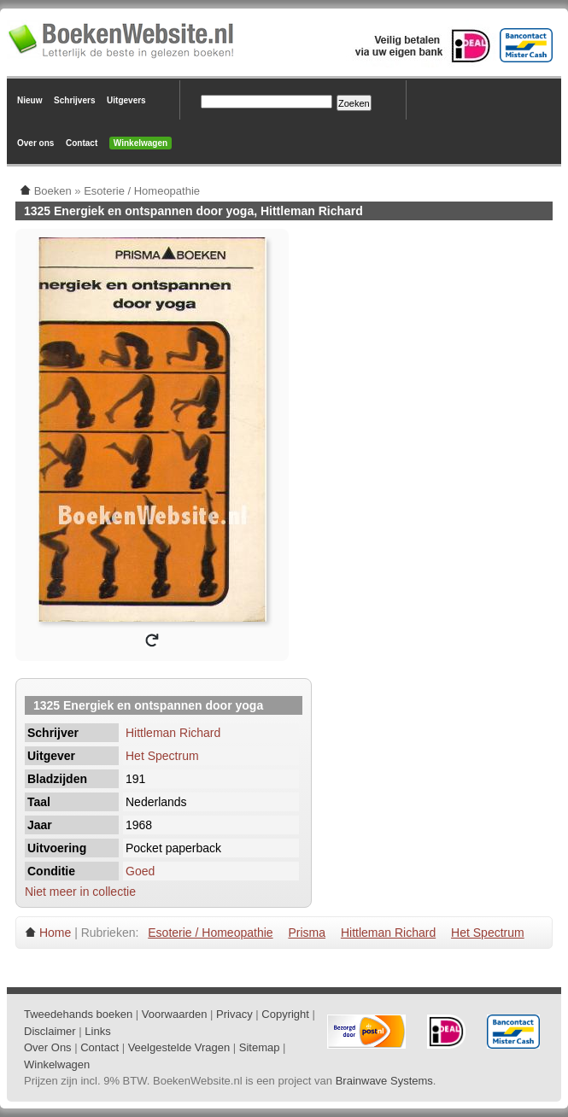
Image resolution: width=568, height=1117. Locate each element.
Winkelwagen (140, 143)
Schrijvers (74, 100)
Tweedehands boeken (78, 1014)
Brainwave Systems (384, 1080)
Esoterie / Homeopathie (210, 932)
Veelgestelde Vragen (179, 1047)
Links (97, 1031)
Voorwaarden (175, 1014)
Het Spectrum (162, 756)
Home (55, 932)
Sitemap (259, 1047)
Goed (140, 871)
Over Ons (48, 1047)
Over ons (35, 143)
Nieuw (29, 100)
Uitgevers (126, 100)
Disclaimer (50, 1031)
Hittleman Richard (173, 733)
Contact (81, 143)
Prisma (306, 932)
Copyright (285, 1014)
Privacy (234, 1014)
